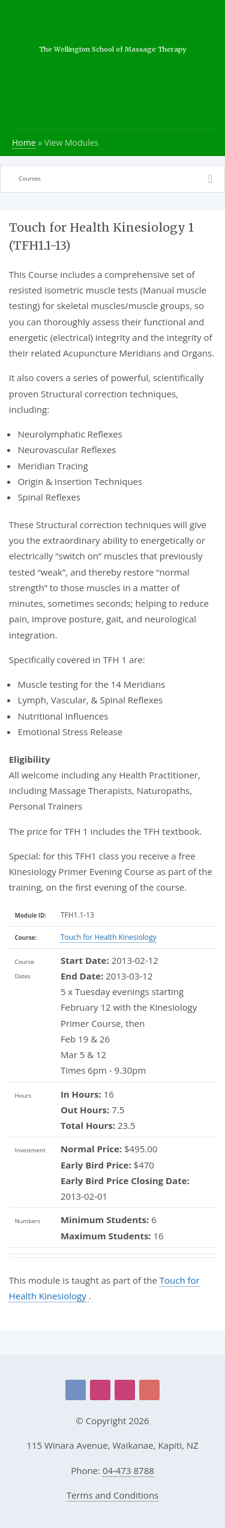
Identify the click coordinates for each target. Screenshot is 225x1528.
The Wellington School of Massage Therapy (112, 49)
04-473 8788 (128, 1470)
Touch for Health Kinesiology (109, 937)
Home (24, 142)
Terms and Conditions (113, 1495)
